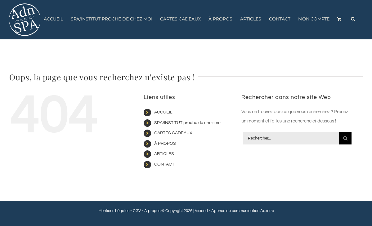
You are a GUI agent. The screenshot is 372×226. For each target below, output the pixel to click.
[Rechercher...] (291, 138)
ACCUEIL (163, 112)
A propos (152, 211)
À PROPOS (165, 143)
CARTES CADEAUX (173, 133)
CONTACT (164, 164)
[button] (353, 18)
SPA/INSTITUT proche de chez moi (188, 123)
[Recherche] (345, 138)
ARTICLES (164, 154)
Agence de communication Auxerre (242, 211)
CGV (137, 211)
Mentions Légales (113, 211)
